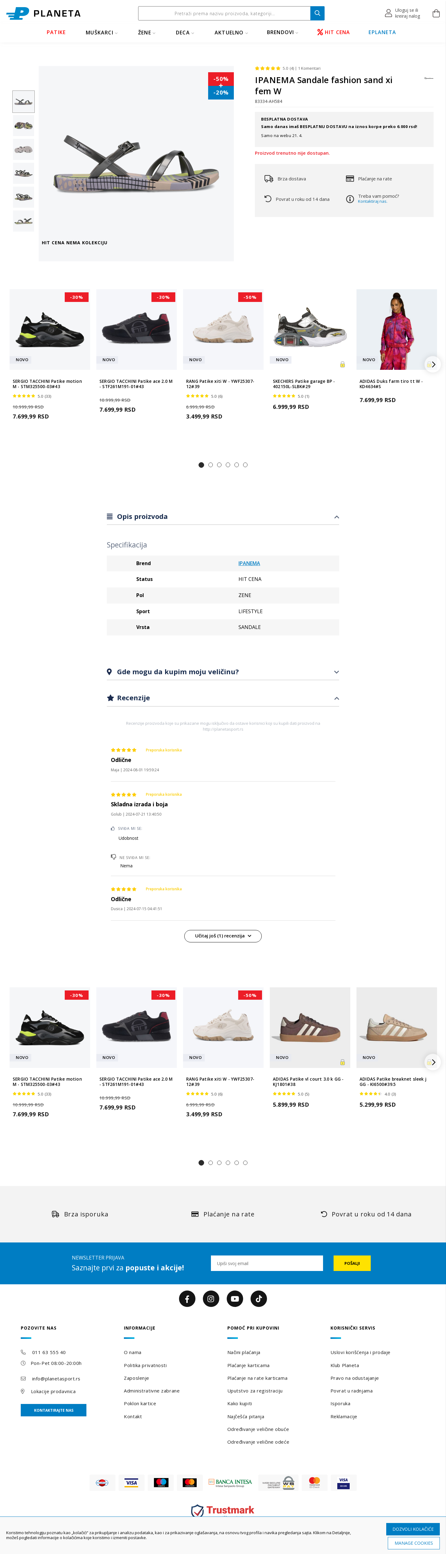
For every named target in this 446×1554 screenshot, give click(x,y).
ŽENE (144, 32)
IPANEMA (249, 563)
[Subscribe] (352, 1263)
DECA (183, 32)
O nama (132, 1352)
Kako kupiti (239, 1403)
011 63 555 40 (49, 1352)
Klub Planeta (344, 1365)
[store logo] (43, 13)
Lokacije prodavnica (53, 1391)
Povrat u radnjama (351, 1391)
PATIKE (56, 32)
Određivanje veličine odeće (258, 1442)
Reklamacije (343, 1416)
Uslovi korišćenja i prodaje (360, 1352)
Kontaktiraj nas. (372, 201)
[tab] (223, 516)
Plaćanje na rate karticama (257, 1378)
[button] (403, 13)
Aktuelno (229, 32)
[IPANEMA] (429, 81)
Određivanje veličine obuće (258, 1429)
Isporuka (340, 1403)
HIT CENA (333, 32)
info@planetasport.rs (56, 1378)
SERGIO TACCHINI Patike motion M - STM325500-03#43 (47, 384)
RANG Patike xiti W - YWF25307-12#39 (220, 384)
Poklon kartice (140, 1403)
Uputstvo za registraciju (255, 1391)
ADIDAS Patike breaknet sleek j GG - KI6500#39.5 (393, 1082)
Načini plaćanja (243, 1352)
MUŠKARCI (99, 32)
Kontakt (133, 1416)
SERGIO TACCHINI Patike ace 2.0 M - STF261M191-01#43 (136, 384)
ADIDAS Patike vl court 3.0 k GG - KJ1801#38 (308, 1082)
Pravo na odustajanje (354, 1378)
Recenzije (132, 697)
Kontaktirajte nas (53, 1410)
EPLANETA (382, 32)
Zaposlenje (136, 1378)
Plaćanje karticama (248, 1365)
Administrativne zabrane (152, 1391)
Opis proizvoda (141, 516)
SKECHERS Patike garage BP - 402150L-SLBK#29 (304, 384)
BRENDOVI (280, 32)
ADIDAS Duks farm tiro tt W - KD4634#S (391, 384)
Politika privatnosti (145, 1365)
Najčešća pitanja (246, 1416)
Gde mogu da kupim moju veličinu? (177, 671)
